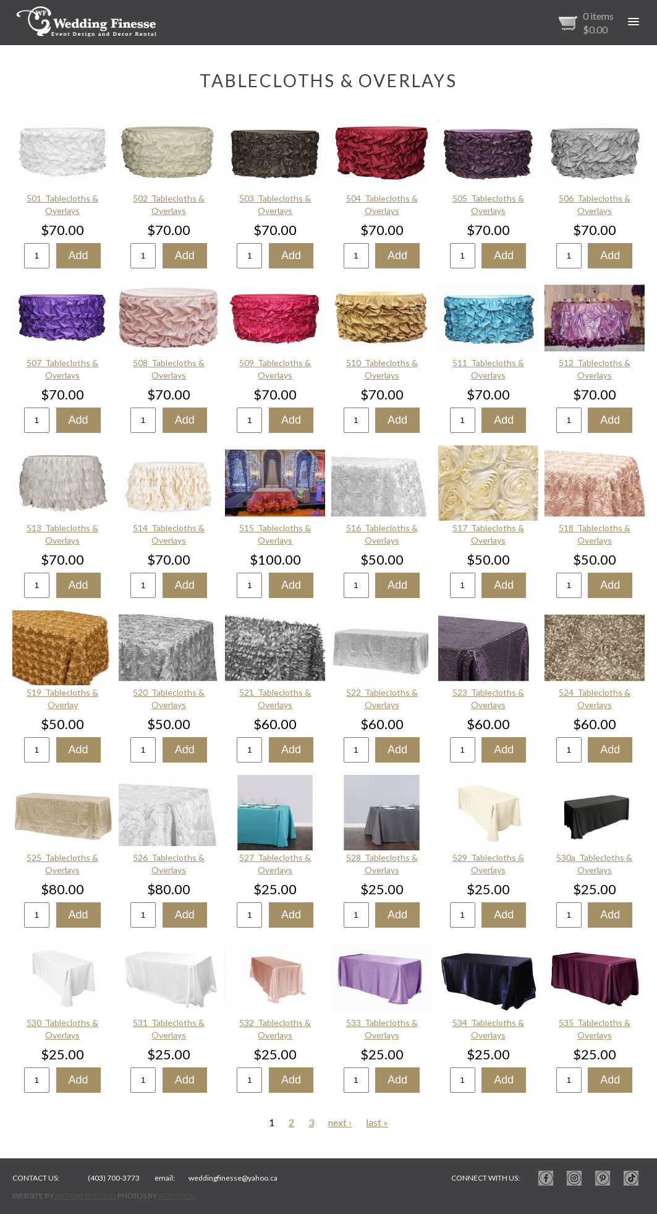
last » (377, 1122)
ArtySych (176, 1195)
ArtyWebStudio (85, 1195)
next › (340, 1122)
